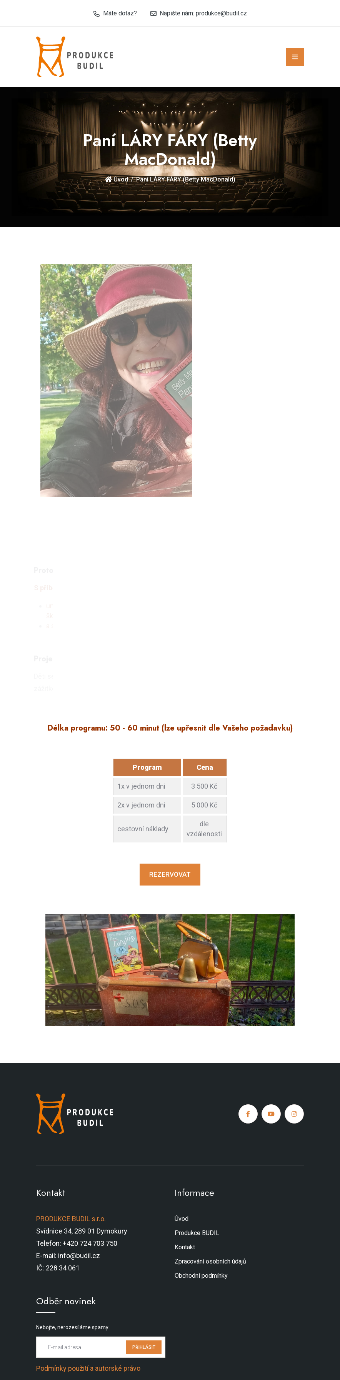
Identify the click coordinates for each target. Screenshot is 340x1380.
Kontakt (185, 1247)
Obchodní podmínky (201, 1275)
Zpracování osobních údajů (210, 1261)
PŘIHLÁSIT (143, 1347)
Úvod (116, 179)
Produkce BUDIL (197, 1233)
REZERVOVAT (170, 874)
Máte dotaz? (120, 13)
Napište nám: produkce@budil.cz (203, 13)
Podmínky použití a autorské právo (88, 1368)
